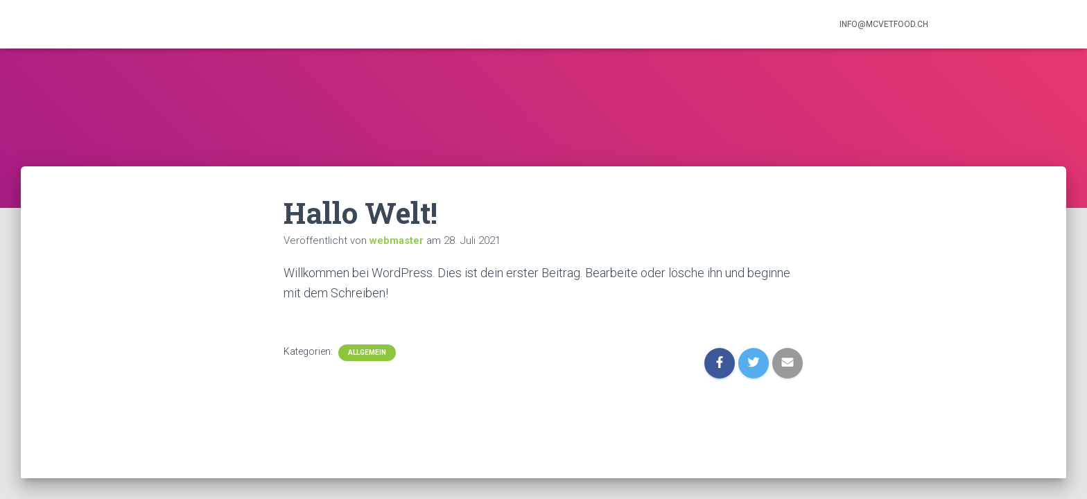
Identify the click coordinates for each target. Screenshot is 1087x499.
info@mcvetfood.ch (884, 24)
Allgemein (367, 352)
